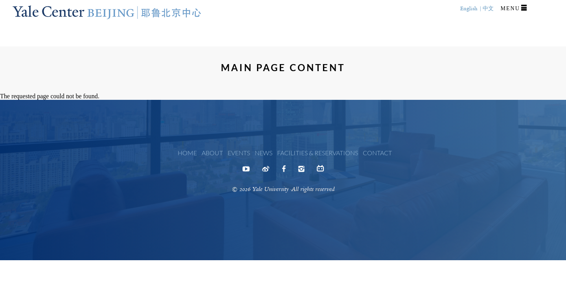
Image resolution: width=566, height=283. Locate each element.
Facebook (284, 171)
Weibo (265, 171)
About (212, 152)
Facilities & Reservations (317, 152)
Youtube (246, 171)
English (469, 8)
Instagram (301, 171)
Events (239, 152)
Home (187, 152)
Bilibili (320, 170)
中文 (488, 8)
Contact (377, 152)
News (263, 152)
